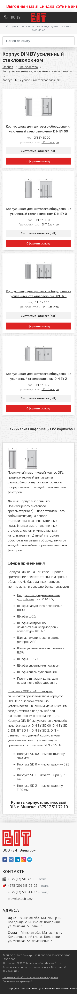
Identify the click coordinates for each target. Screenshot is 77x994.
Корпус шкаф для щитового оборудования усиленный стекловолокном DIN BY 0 (38, 211)
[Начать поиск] (72, 40)
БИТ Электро (50, 142)
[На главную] (38, 17)
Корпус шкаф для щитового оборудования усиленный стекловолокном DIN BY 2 (38, 376)
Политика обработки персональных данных (30, 977)
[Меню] (73, 17)
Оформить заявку (38, 161)
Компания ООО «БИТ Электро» (30, 691)
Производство (28, 66)
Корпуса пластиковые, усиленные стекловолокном (37, 71)
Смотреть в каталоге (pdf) (38, 150)
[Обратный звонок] (6, 17)
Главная (7, 66)
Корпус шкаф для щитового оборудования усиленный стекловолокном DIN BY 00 (38, 128)
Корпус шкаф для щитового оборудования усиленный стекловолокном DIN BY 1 (38, 293)
